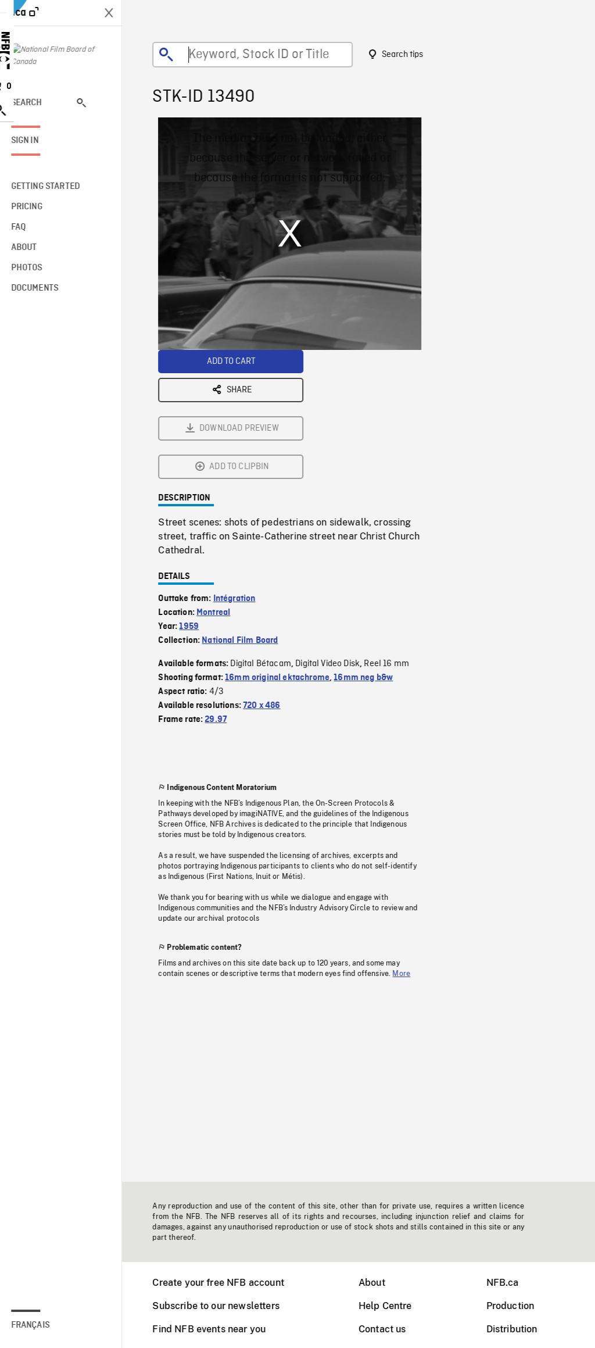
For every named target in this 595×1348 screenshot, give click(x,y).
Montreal (221, 483)
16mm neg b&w (370, 548)
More (409, 845)
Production (518, 1305)
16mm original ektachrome (284, 548)
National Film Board (247, 511)
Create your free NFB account (225, 1282)
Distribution (519, 1329)
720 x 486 (269, 576)
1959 (196, 497)
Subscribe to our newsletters (223, 1305)
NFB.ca (510, 1282)
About (379, 1282)
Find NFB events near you (216, 1329)
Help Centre (393, 1305)
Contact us (390, 1329)
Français (45, 1325)
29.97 (223, 590)
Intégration (242, 469)
